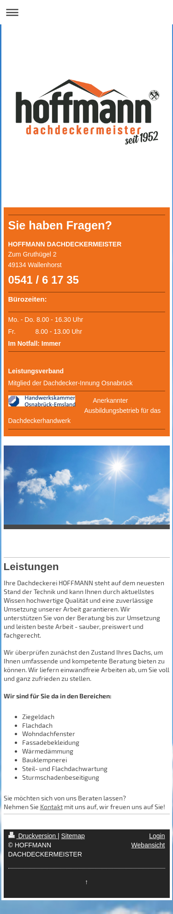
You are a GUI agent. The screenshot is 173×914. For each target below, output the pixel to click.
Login (157, 836)
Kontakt (51, 807)
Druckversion (33, 836)
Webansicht (148, 845)
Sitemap (73, 836)
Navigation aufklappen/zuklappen (86, 12)
